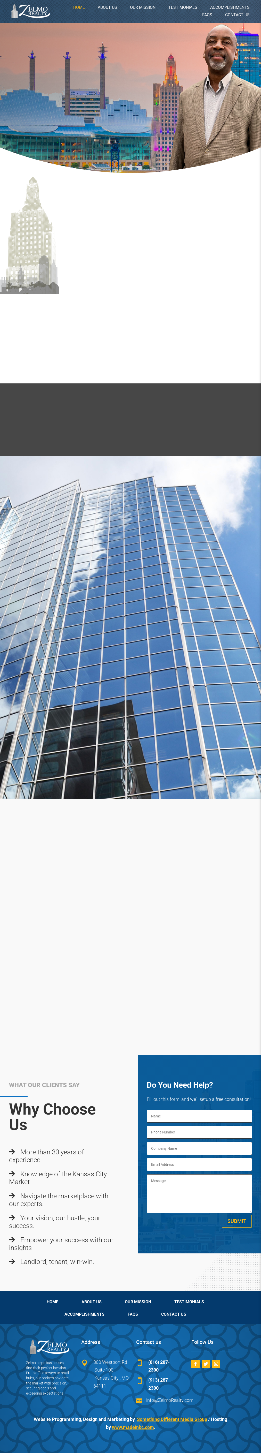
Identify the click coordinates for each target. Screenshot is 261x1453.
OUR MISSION (143, 7)
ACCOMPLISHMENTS (230, 7)
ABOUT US (107, 7)
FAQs (207, 14)
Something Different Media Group (172, 1419)
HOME (79, 7)
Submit (236, 1221)
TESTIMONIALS (182, 7)
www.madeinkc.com (133, 1427)
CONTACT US (237, 14)
